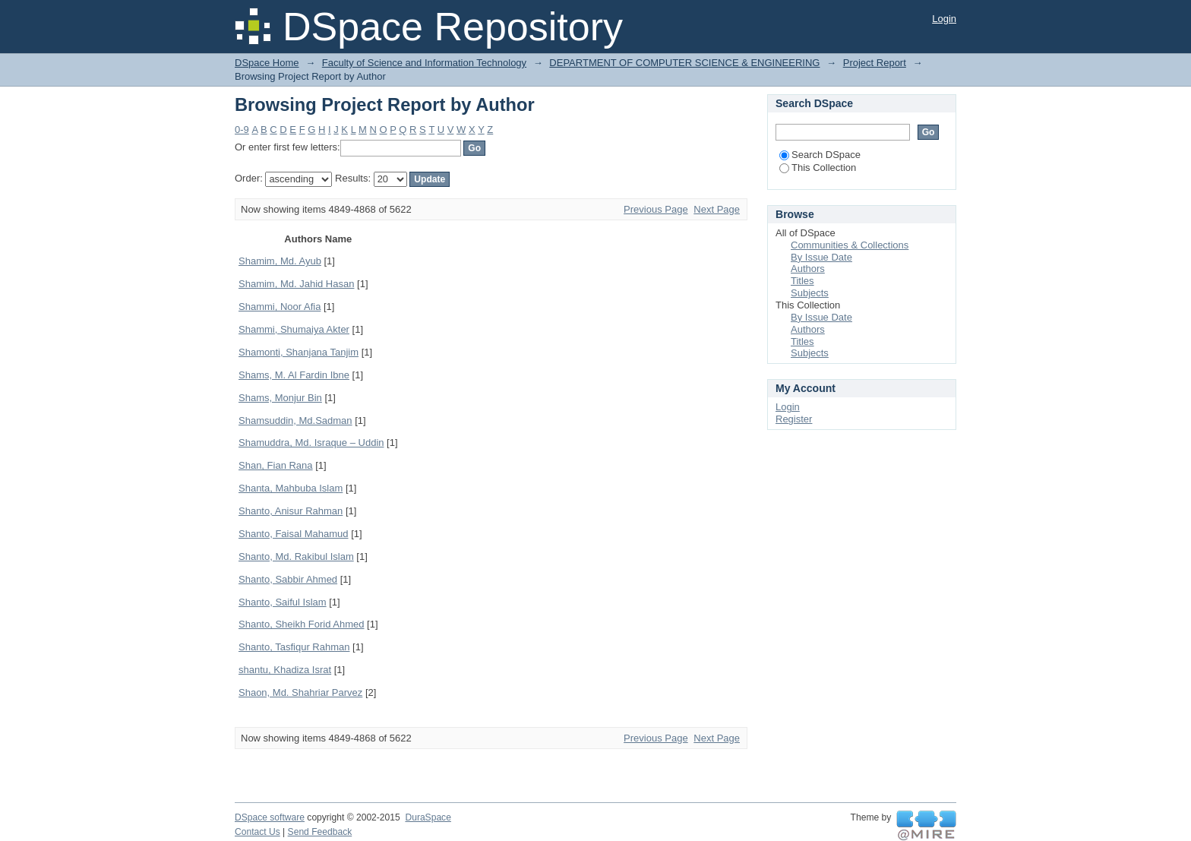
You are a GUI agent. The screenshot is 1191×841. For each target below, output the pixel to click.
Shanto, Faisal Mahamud (294, 533)
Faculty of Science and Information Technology (424, 62)
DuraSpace (427, 817)
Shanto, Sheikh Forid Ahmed (302, 624)
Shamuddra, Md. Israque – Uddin (311, 442)
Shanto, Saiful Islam (283, 602)
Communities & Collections (849, 245)
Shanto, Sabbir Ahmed (288, 579)
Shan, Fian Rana (276, 465)
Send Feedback (320, 832)
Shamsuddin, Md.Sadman (295, 420)
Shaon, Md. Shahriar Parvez (300, 692)
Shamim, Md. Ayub (280, 261)
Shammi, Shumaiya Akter (294, 329)
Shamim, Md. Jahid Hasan (296, 283)
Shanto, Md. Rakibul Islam (296, 556)
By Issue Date (821, 257)
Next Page (716, 209)
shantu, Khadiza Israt (285, 669)
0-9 (242, 129)
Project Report (874, 62)
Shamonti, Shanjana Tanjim (299, 352)
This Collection (817, 167)
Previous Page (656, 209)
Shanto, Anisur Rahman (291, 511)
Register (794, 419)
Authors (808, 268)
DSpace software (270, 817)
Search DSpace (820, 154)
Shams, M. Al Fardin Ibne (294, 375)
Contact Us (257, 832)
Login (944, 18)
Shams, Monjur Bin (280, 397)
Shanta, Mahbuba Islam (291, 488)
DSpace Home (267, 62)
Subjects (810, 293)
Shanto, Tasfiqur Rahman (294, 647)
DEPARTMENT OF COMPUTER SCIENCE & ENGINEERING (684, 62)
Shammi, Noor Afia (280, 306)
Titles (802, 280)
